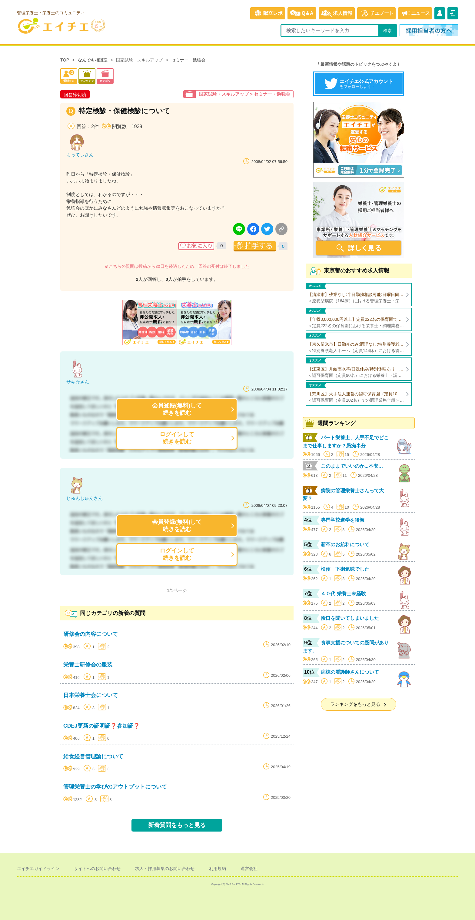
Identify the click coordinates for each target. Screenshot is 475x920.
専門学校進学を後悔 (342, 520)
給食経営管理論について (93, 756)
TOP (64, 60)
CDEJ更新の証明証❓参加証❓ (101, 726)
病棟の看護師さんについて (350, 672)
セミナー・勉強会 (188, 60)
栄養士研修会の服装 (87, 665)
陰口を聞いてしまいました (350, 618)
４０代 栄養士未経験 (343, 593)
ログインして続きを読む (177, 438)
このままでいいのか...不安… (352, 466)
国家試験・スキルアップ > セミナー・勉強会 (244, 94)
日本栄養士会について (90, 695)
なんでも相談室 (93, 60)
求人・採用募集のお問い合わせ (164, 868)
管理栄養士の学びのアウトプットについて (115, 787)
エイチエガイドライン (38, 868)
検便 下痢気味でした (345, 569)
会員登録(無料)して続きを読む (177, 409)
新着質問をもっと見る (177, 825)
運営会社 (249, 868)
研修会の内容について (90, 634)
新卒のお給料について (345, 544)
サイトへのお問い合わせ (97, 868)
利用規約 (217, 868)
